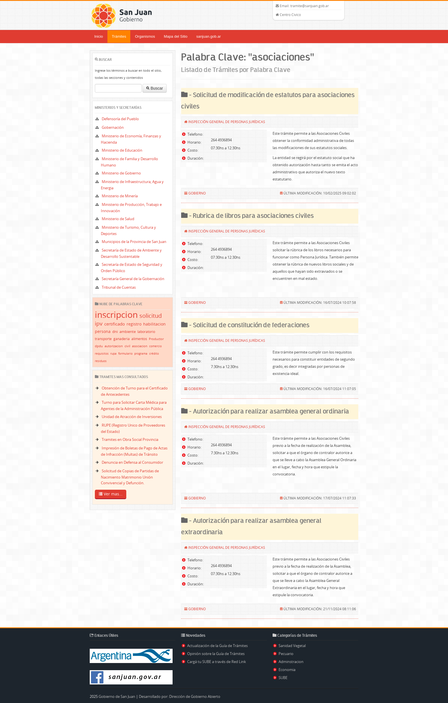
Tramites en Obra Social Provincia (130, 439)
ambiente (127, 331)
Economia (287, 669)
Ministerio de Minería (120, 195)
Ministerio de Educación (122, 150)
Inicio (98, 36)
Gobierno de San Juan (117, 696)
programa (140, 353)
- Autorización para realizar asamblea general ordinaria (268, 411)
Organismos (145, 36)
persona (103, 331)
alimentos (139, 338)
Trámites (119, 36)
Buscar (154, 88)
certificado (114, 324)
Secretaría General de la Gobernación (133, 278)
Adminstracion (291, 661)
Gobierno (197, 193)
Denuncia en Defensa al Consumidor (132, 462)
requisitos (102, 353)
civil (127, 346)
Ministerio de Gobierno (121, 173)
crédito (154, 353)
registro (134, 324)
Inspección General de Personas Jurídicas (226, 121)
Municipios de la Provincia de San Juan (134, 241)
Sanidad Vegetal (292, 645)
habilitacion (154, 324)
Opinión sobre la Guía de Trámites (216, 653)
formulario (125, 353)
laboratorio (146, 331)
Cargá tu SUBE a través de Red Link (216, 661)
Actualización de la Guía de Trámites (217, 645)
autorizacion (114, 346)
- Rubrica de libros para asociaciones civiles (251, 216)
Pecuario (286, 653)
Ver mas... (111, 494)
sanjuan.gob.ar (208, 36)
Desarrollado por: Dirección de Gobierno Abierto (179, 696)
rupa (113, 353)
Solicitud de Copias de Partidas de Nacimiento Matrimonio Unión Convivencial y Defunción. (130, 476)
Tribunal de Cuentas (119, 287)
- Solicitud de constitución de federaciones (248, 325)
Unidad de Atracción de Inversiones (132, 416)
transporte (103, 338)
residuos (101, 361)
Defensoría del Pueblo (120, 118)
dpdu (99, 346)
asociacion (139, 346)
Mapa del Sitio (175, 36)
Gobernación (113, 127)
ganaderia (121, 338)
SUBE (283, 677)
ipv (99, 323)
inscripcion (116, 314)
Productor (156, 339)
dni (115, 331)
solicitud (150, 316)
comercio (155, 346)
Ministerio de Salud (118, 218)
